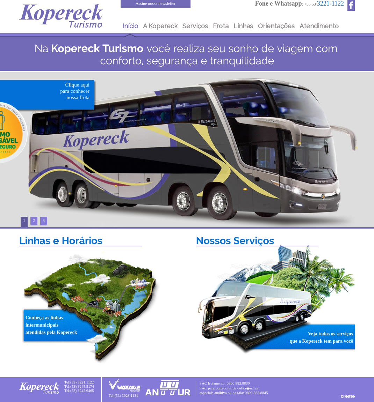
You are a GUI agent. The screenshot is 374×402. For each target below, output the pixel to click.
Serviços (195, 26)
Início (130, 26)
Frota (221, 26)
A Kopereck (160, 26)
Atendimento (319, 26)
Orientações (276, 26)
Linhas (243, 26)
